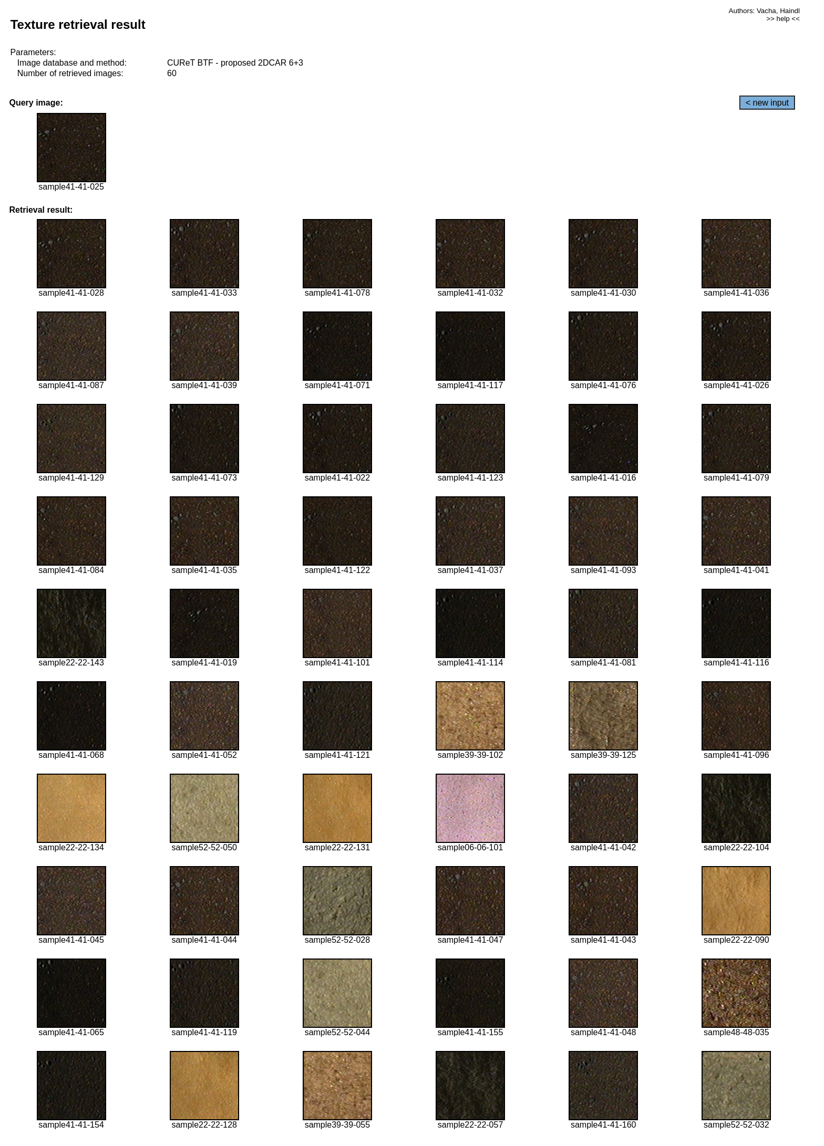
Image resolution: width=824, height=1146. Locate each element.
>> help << (783, 19)
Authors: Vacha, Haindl (764, 11)
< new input (767, 102)
